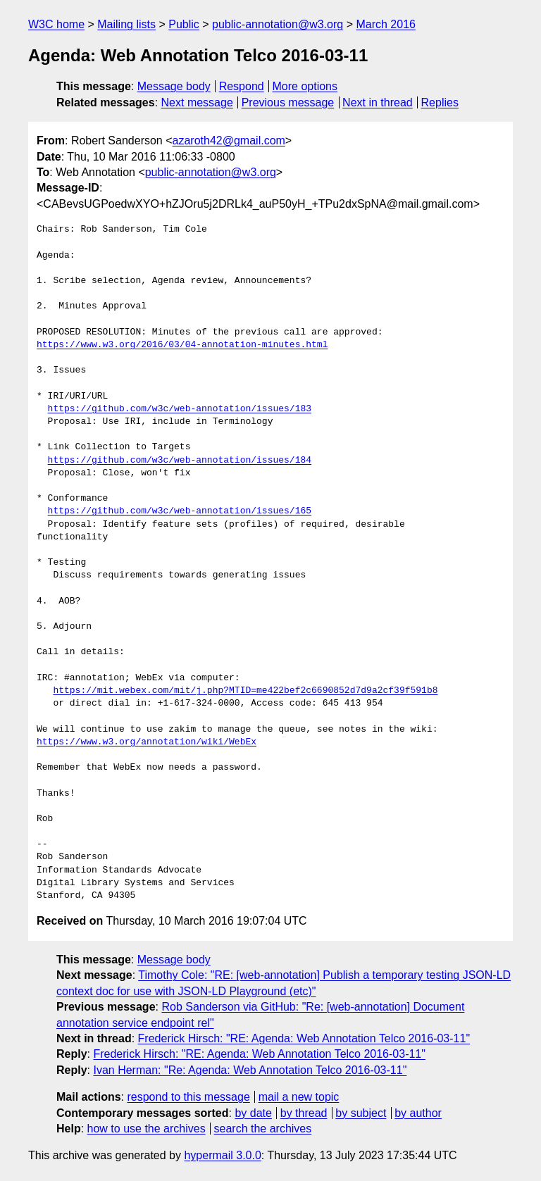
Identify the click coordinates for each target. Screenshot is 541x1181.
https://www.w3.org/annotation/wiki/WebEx (146, 742)
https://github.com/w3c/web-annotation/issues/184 (179, 460)
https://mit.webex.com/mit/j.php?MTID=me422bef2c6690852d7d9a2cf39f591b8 (245, 691)
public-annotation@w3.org (277, 24)
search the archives (263, 1129)
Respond (241, 86)
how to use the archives (146, 1129)
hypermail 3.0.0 (222, 1155)
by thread (304, 1113)
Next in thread (377, 102)
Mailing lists (126, 24)
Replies (440, 102)
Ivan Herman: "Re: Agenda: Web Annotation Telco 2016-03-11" (249, 1070)
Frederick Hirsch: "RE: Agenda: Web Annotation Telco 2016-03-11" (304, 1038)
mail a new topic (299, 1097)
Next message (197, 102)
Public (183, 24)
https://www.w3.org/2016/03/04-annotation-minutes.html (182, 345)
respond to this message (188, 1097)
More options (305, 86)
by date (253, 1113)
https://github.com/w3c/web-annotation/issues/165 (179, 511)
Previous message (288, 102)
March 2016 (386, 24)
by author (418, 1113)
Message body (174, 86)
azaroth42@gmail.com (229, 140)
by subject (360, 1113)
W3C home (56, 24)
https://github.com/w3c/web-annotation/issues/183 (179, 409)
